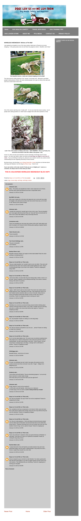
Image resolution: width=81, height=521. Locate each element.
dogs (9, 180)
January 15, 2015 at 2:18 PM (16, 440)
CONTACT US (50, 33)
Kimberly (11, 372)
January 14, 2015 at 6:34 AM (16, 204)
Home (6, 29)
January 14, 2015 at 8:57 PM (16, 379)
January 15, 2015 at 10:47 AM (16, 391)
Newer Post (8, 511)
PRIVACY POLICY (64, 33)
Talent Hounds (13, 232)
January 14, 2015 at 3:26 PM (16, 298)
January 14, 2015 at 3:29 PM (16, 331)
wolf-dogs (25, 180)
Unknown (11, 186)
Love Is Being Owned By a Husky (27, 162)
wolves (30, 180)
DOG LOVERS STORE (12, 33)
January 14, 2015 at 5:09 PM (16, 355)
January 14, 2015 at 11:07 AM (16, 236)
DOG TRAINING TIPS (56, 29)
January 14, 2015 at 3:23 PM (16, 283)
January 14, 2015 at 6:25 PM (16, 367)
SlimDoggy (12, 351)
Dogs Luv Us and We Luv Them (17, 262)
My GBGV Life (13, 197)
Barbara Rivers (13, 251)
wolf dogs (20, 180)
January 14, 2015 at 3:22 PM (16, 270)
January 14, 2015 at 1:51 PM (16, 257)
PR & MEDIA (38, 33)
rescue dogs (14, 180)
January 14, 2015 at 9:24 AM (16, 216)
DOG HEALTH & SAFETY (20, 29)
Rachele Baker (13, 444)
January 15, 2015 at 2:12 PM (16, 402)
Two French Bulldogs (14, 241)
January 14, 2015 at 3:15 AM (16, 192)
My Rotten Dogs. (27, 164)
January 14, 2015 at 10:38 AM (16, 227)
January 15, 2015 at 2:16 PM (16, 428)
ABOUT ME (26, 33)
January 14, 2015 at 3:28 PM (16, 311)
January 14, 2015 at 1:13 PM (16, 246)
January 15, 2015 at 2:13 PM (16, 414)
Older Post (47, 511)
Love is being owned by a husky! (34, 389)
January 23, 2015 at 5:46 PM (16, 465)
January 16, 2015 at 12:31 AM (16, 452)
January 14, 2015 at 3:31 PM (16, 346)
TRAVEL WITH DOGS (39, 29)
